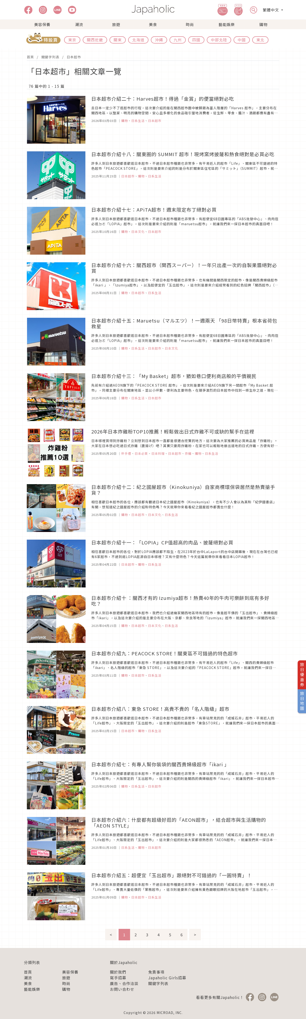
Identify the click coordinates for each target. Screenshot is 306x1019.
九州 (178, 40)
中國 (242, 40)
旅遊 (116, 24)
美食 (153, 24)
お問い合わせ (122, 989)
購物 (263, 24)
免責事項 (156, 972)
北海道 (138, 40)
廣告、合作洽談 (124, 983)
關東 (118, 40)
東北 (260, 40)
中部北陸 (219, 40)
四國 (196, 40)
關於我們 (118, 972)
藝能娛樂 (227, 24)
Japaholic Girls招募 (167, 978)
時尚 (190, 24)
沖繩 (159, 40)
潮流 (79, 24)
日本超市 (74, 57)
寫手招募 (118, 978)
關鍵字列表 (50, 57)
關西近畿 (95, 40)
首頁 (30, 57)
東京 (72, 40)
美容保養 (42, 24)
